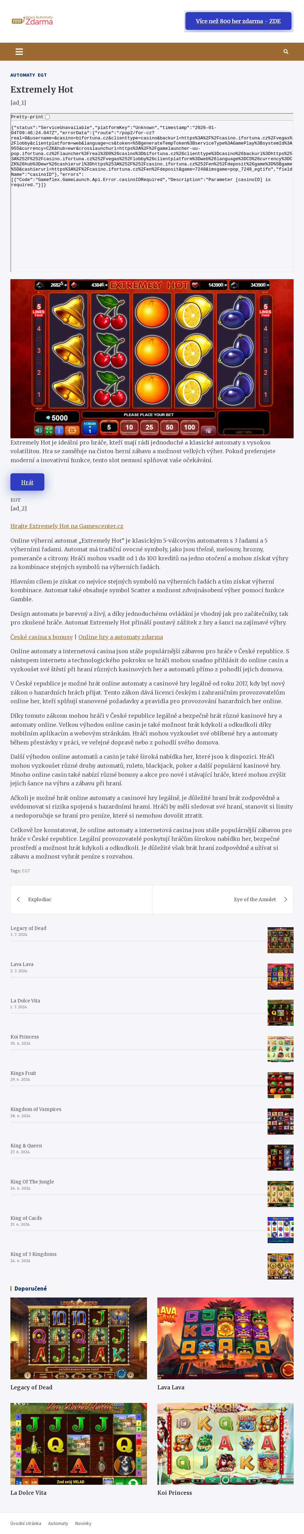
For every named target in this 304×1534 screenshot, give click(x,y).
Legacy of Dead (28, 928)
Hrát (27, 482)
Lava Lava (22, 964)
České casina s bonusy (41, 637)
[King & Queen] (281, 1158)
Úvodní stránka (25, 1523)
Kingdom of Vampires (35, 1109)
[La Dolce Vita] (281, 1013)
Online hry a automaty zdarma (120, 637)
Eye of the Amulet (255, 899)
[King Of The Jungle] (281, 1194)
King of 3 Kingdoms (33, 1254)
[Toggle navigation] (19, 52)
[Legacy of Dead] (281, 940)
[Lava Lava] (281, 977)
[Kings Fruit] (281, 1085)
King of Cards (26, 1218)
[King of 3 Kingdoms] (281, 1266)
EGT (42, 75)
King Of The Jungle (32, 1182)
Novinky (83, 1523)
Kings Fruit (23, 1073)
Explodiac (40, 899)
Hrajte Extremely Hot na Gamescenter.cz (66, 526)
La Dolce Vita (25, 1001)
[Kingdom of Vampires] (281, 1122)
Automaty (22, 75)
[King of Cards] (281, 1230)
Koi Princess (24, 1037)
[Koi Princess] (281, 1049)
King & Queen (26, 1146)
